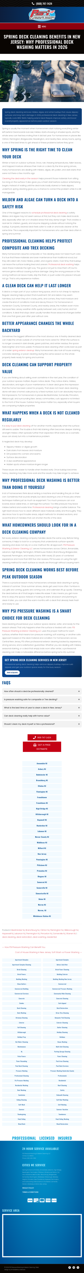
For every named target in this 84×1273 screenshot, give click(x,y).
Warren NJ (71, 933)
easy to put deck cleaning (18, 425)
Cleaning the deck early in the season (20, 178)
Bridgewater (53, 1174)
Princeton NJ (46, 933)
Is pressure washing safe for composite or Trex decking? (30, 699)
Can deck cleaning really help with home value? (27, 716)
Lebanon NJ (19, 933)
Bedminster (36, 1174)
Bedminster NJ (18, 930)
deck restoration (24, 937)
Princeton (31, 1179)
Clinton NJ (45, 930)
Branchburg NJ (32, 930)
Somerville (25, 1177)
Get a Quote (12, 672)
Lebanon (50, 1170)
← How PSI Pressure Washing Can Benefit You (23, 947)
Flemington (34, 1172)
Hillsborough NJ (71, 930)
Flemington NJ (56, 930)
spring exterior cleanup (23, 350)
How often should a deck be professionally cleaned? (29, 691)
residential (52, 937)
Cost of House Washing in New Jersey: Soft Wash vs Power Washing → (48, 952)
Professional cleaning (43, 507)
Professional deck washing (61, 264)
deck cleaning (9, 937)
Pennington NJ (33, 933)
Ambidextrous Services (18, 1270)
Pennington (55, 1179)
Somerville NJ (59, 933)
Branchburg (44, 1174)
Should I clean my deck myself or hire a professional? (29, 724)
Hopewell (48, 1179)
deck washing (39, 937)
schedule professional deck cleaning (49, 212)
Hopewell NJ (8, 933)
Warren (24, 1184)
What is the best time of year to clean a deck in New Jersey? (33, 707)
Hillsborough (48, 1177)
